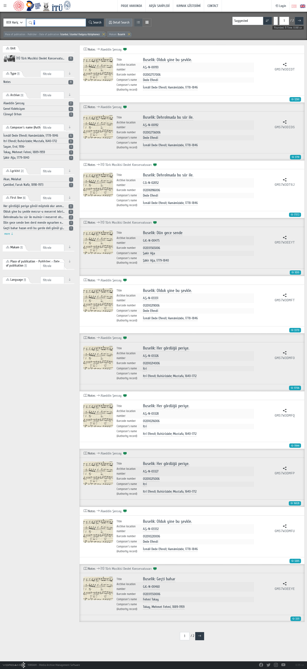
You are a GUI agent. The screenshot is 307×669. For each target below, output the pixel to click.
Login (280, 6)
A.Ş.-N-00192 (150, 125)
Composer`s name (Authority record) (127, 87)
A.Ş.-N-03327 (151, 471)
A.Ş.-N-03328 (151, 414)
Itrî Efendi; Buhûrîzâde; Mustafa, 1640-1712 (169, 376)
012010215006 (151, 479)
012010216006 (151, 421)
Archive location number (126, 67)
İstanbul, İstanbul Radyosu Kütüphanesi (52, 34)
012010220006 (151, 536)
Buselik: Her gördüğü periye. (166, 348)
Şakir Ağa (149, 253)
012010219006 (151, 305)
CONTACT (212, 6)
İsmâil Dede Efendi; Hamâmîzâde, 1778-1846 (170, 87)
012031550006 (151, 594)
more (8, 234)
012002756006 (151, 132)
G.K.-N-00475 (151, 241)
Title (119, 60)
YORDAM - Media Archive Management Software (41, 665)
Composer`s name (127, 80)
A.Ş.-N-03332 (151, 529)
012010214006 (151, 363)
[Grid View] (146, 22)
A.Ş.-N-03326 (151, 356)
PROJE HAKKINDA (131, 6)
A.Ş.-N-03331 (150, 298)
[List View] (138, 22)
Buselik (117, 34)
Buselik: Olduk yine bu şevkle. (167, 59)
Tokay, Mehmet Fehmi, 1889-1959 (163, 607)
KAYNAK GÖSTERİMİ (189, 6)
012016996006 (151, 190)
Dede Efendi (150, 80)
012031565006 (151, 248)
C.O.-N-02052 (151, 183)
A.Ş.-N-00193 (151, 67)
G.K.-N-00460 (151, 587)
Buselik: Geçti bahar (159, 579)
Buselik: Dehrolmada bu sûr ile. (168, 117)
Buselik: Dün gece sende (163, 232)
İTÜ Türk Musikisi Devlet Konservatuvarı (38, 58)
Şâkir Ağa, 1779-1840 (156, 260)
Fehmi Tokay (151, 599)
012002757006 (151, 75)
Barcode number (126, 74)
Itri (145, 368)
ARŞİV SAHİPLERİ (159, 6)
